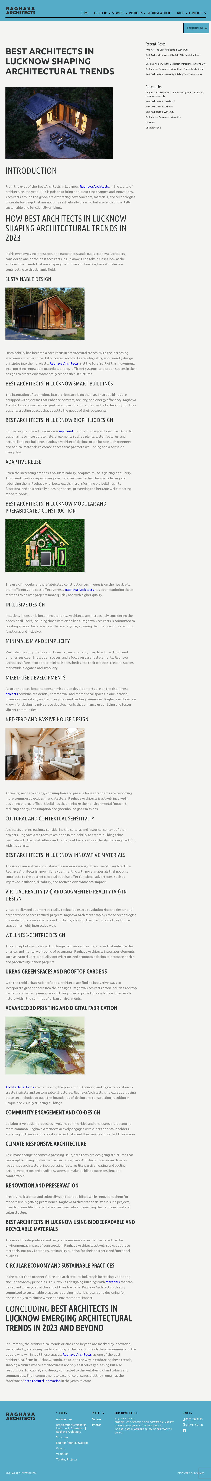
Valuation (62, 1453)
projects (11, 694)
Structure (62, 1437)
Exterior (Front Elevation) (72, 1442)
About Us (100, 13)
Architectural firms (19, 1087)
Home (84, 13)
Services (118, 13)
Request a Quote (159, 13)
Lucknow (150, 122)
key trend (66, 431)
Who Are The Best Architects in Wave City (167, 49)
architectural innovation (43, 1381)
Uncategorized (153, 127)
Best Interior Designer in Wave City (163, 117)
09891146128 (193, 1424)
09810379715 (193, 1419)
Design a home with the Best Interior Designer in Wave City (175, 63)
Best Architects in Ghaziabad (160, 101)
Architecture (64, 1419)
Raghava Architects (94, 186)
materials (113, 1282)
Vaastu (60, 1448)
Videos (96, 1419)
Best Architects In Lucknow (159, 106)
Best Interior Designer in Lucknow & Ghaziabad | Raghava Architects (71, 1428)
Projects (135, 13)
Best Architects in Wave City (160, 112)
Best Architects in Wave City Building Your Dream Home (174, 74)
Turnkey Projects (66, 1459)
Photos (96, 1424)
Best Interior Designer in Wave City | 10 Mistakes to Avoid (175, 69)
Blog (180, 13)
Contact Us (197, 13)
